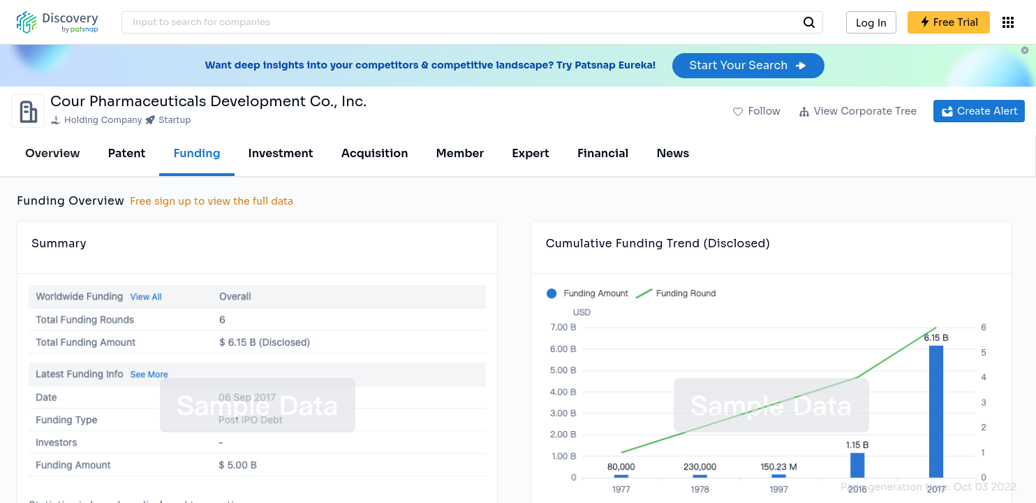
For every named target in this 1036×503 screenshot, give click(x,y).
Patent (127, 153)
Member (460, 153)
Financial (602, 153)
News (672, 153)
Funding (196, 153)
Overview (52, 153)
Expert (530, 153)
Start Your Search (748, 65)
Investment (281, 153)
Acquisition (374, 153)
